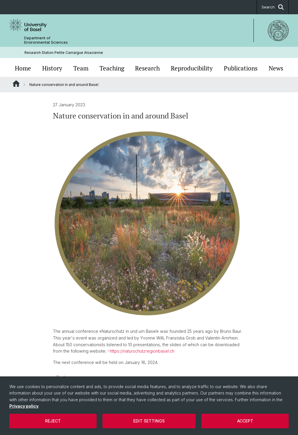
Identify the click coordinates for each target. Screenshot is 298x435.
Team (80, 68)
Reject (53, 420)
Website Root (16, 83)
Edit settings (149, 420)
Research (147, 68)
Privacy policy (23, 406)
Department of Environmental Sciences (46, 40)
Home (23, 68)
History (52, 68)
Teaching (112, 68)
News (276, 68)
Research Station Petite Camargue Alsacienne (63, 52)
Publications (241, 68)
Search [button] (273, 7)
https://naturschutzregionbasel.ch (142, 351)
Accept (245, 420)
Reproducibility (192, 68)
